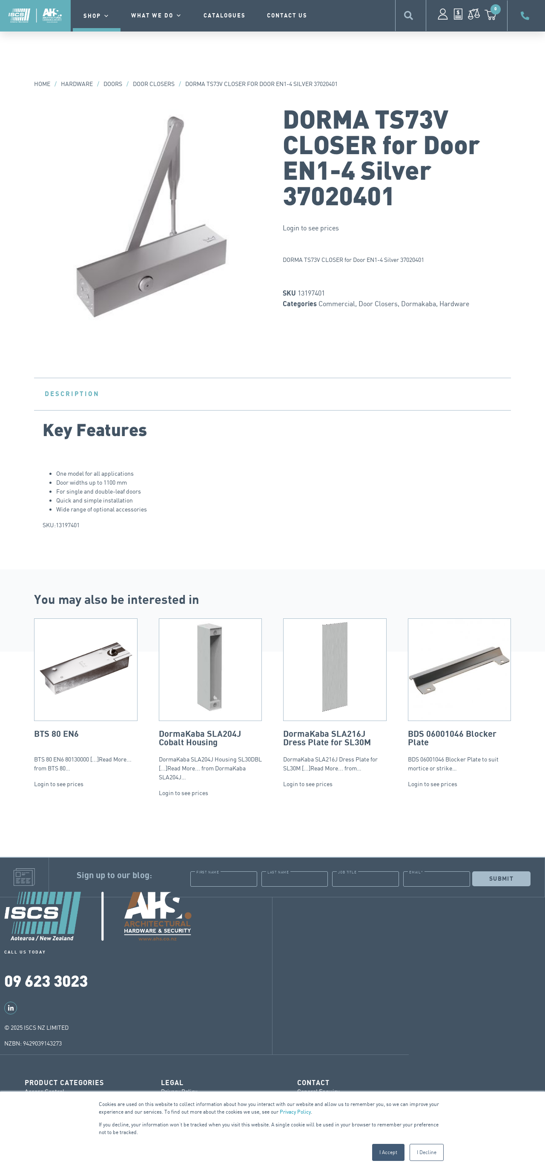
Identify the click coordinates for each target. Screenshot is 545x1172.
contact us (287, 16)
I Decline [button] (426, 1152)
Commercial (336, 303)
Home (42, 83)
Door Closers (154, 83)
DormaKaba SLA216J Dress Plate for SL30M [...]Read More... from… (335, 695)
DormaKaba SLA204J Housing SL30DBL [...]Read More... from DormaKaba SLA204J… (210, 699)
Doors (112, 83)
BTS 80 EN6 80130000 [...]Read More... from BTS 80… (86, 695)
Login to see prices (311, 228)
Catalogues (225, 16)
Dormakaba (418, 303)
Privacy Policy (295, 1112)
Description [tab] (72, 394)
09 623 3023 (46, 980)
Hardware (77, 83)
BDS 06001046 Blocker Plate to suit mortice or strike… (459, 695)
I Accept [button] (388, 1152)
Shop (96, 16)
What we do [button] (156, 15)
